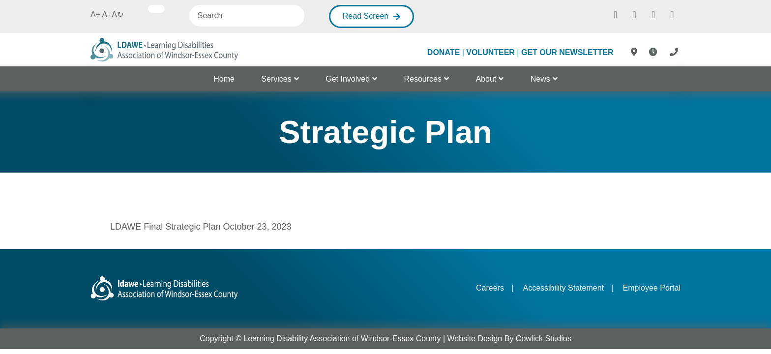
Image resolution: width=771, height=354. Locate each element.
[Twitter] (653, 14)
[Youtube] (672, 14)
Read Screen (365, 16)
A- (106, 14)
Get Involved (348, 79)
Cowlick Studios (543, 338)
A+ (95, 14)
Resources (423, 79)
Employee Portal (652, 288)
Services (276, 79)
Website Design (475, 338)
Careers (490, 288)
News (540, 79)
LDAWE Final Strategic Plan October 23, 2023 (201, 227)
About (485, 79)
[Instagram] (634, 14)
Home (224, 79)
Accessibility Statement (563, 288)
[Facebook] (616, 14)
